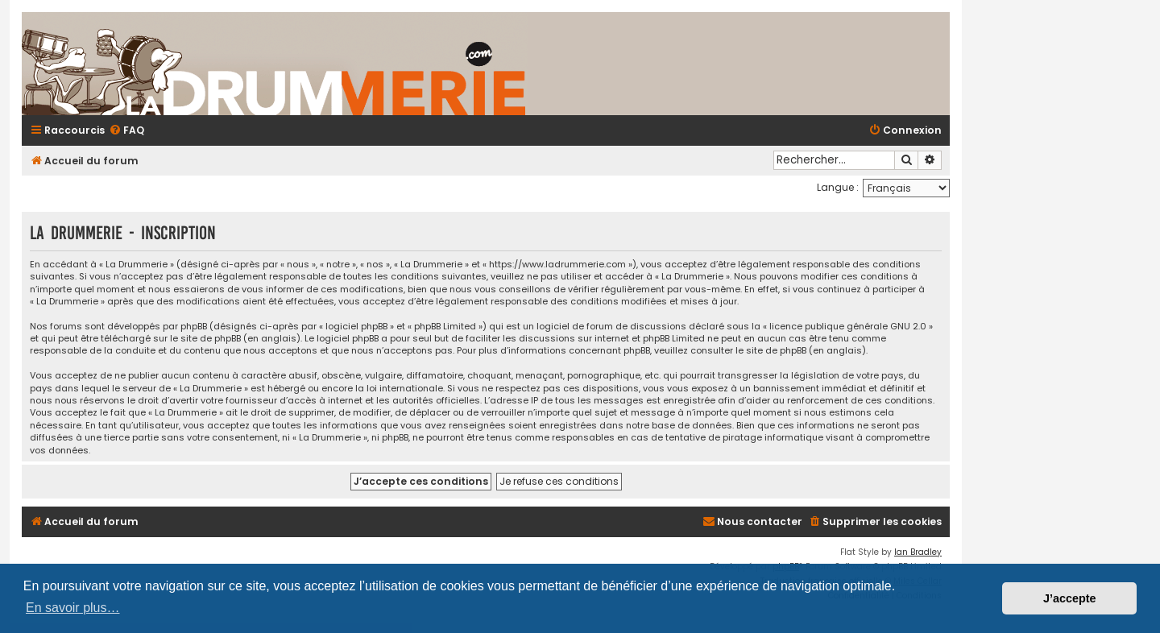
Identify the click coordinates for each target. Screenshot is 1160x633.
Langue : (838, 187)
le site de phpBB (205, 339)
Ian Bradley (918, 552)
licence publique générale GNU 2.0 (847, 327)
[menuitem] (126, 131)
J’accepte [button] (1069, 598)
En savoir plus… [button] (73, 607)
